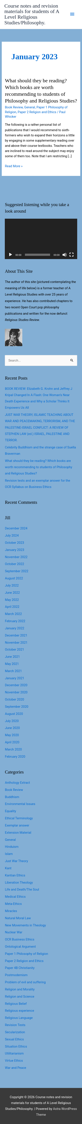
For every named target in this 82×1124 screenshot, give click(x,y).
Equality (10, 811)
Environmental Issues (20, 804)
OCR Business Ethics (19, 939)
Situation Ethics (16, 1046)
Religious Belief (16, 1004)
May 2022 (12, 600)
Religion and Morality (20, 989)
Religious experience (19, 1011)
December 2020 (16, 685)
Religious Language (19, 1018)
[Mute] (64, 255)
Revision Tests (15, 1025)
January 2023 (14, 550)
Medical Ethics (15, 897)
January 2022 (14, 628)
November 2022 (16, 557)
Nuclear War (13, 932)
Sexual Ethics (14, 1039)
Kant (8, 868)
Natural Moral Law (18, 918)
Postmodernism (16, 975)
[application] (41, 239)
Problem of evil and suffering (25, 982)
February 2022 (15, 621)
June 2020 (12, 728)
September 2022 (16, 571)
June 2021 (12, 657)
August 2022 (14, 578)
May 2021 (12, 664)
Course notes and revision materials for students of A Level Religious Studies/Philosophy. (31, 14)
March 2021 (13, 671)
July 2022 (12, 585)
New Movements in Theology (25, 925)
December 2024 (16, 528)
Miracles (11, 911)
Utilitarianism (14, 1053)
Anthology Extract (17, 783)
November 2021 (16, 643)
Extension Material (18, 833)
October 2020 (14, 699)
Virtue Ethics (14, 1061)
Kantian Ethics (15, 875)
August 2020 (14, 714)
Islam (9, 854)
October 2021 (14, 649)
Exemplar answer (17, 825)
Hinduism (11, 847)
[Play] (10, 255)
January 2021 (14, 678)
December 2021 (16, 635)
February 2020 (15, 757)
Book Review (14, 107)
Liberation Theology (19, 882)
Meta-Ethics (13, 904)
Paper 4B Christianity (19, 968)
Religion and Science (19, 996)
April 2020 (12, 742)
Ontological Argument (20, 947)
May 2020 (12, 735)
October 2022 (14, 564)
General (29, 107)
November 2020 (16, 692)
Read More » (14, 166)
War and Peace (15, 1068)
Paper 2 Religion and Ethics (37, 112)
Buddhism (12, 797)
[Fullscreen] (71, 255)
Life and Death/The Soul (22, 889)
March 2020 (13, 749)
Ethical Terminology (19, 818)
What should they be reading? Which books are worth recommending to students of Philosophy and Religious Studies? (38, 467)
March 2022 (13, 614)
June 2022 (12, 593)
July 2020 (12, 721)
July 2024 (12, 535)
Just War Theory (16, 861)
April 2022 (12, 607)
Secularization (15, 1032)
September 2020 (16, 707)
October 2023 (14, 543)
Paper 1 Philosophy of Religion (26, 954)
